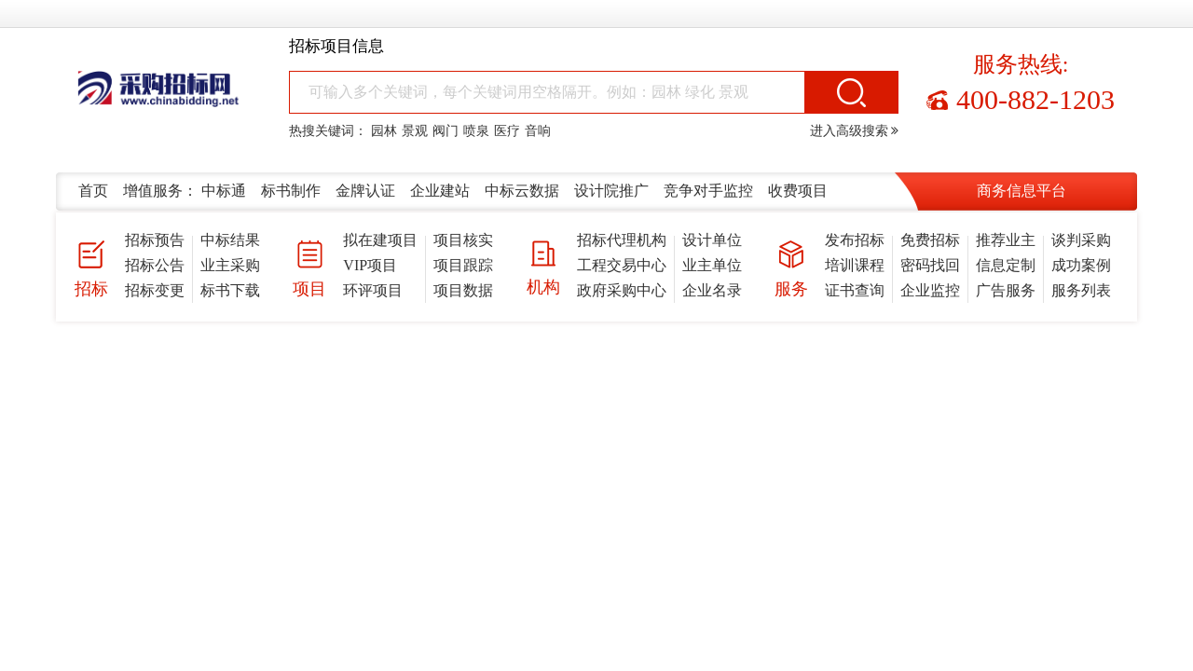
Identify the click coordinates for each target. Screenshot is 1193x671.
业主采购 (230, 265)
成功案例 (1081, 265)
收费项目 (798, 191)
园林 (384, 131)
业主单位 (712, 265)
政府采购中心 (621, 290)
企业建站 (440, 191)
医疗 (507, 131)
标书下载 (230, 290)
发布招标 (854, 240)
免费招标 (930, 240)
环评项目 (373, 290)
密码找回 (930, 265)
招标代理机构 (621, 240)
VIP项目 (370, 265)
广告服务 (1005, 290)
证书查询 (854, 290)
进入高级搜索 (854, 131)
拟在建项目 (380, 240)
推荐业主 (1005, 240)
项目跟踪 (463, 265)
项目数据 (463, 290)
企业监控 (930, 290)
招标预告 (155, 240)
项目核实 (463, 240)
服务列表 (1081, 290)
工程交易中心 (621, 265)
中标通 (223, 191)
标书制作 (291, 191)
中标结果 (230, 240)
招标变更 (155, 290)
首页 (93, 191)
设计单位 (712, 240)
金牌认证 (365, 191)
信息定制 (1005, 265)
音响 (538, 131)
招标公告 (155, 265)
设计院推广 (611, 191)
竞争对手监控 (708, 191)
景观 (415, 131)
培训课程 (854, 265)
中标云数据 (522, 191)
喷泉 (476, 131)
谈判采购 (1081, 240)
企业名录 (712, 290)
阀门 (445, 131)
